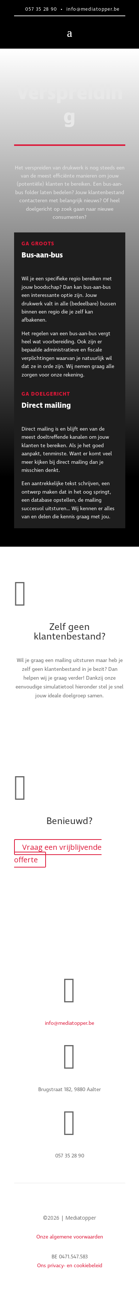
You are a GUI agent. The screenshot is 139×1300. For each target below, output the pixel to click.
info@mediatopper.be (93, 9)
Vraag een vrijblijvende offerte (58, 853)
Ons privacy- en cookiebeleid (69, 1265)
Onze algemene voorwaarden (69, 1237)
